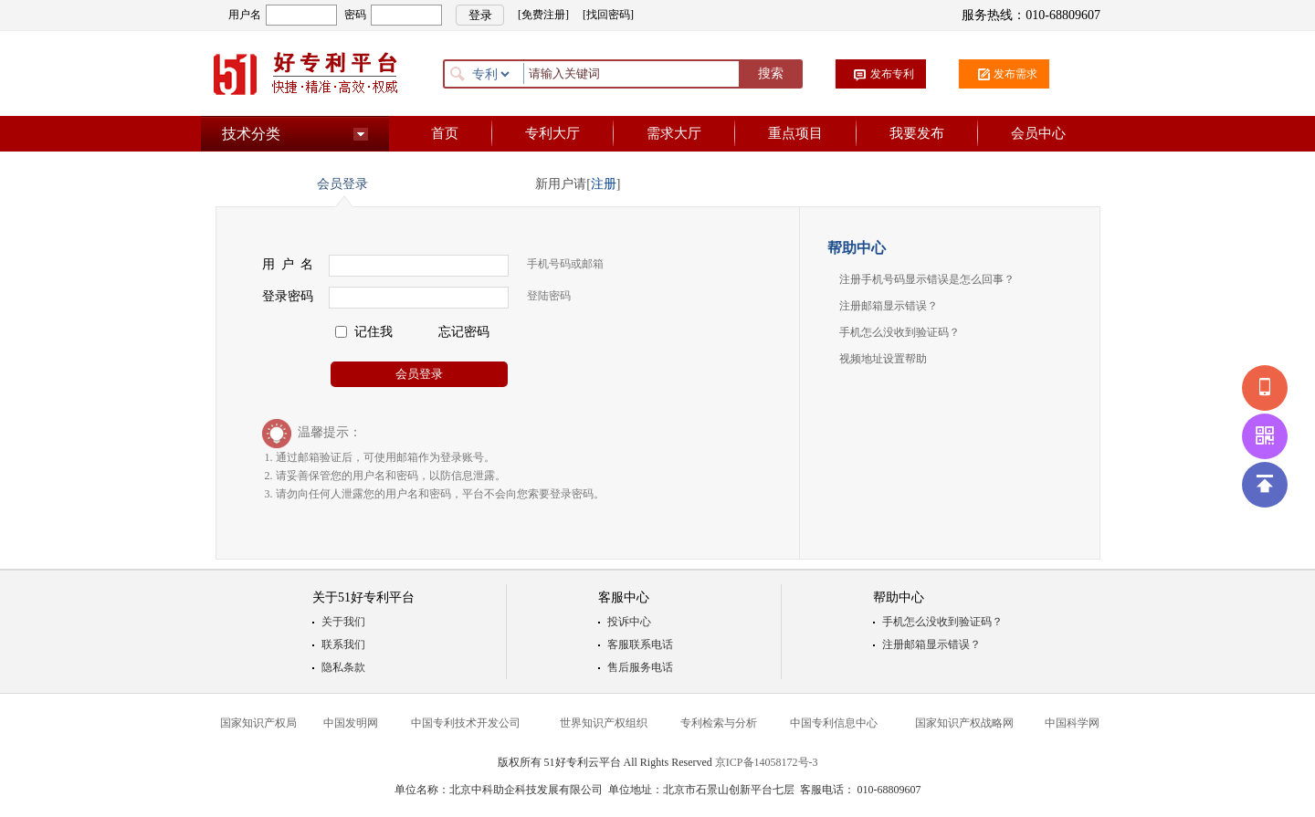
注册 (603, 184)
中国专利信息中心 (834, 723)
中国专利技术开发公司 (466, 723)
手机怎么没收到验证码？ (899, 332)
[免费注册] (543, 14)
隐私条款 (343, 667)
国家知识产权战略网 (964, 723)
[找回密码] (608, 14)
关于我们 (343, 621)
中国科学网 (1072, 723)
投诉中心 (629, 621)
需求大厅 (674, 133)
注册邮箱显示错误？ (888, 305)
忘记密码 (463, 332)
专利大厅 (552, 133)
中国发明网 (350, 723)
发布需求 (1015, 74)
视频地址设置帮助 (883, 358)
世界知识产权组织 (603, 723)
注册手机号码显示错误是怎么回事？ (927, 279)
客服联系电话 (640, 644)
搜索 (771, 73)
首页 (444, 133)
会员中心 (1038, 133)
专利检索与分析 (718, 723)
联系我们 (343, 644)
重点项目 (795, 133)
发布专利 (892, 74)
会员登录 (419, 374)
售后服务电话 (640, 667)
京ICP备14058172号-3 (766, 762)
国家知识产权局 (258, 723)
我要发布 (916, 133)
